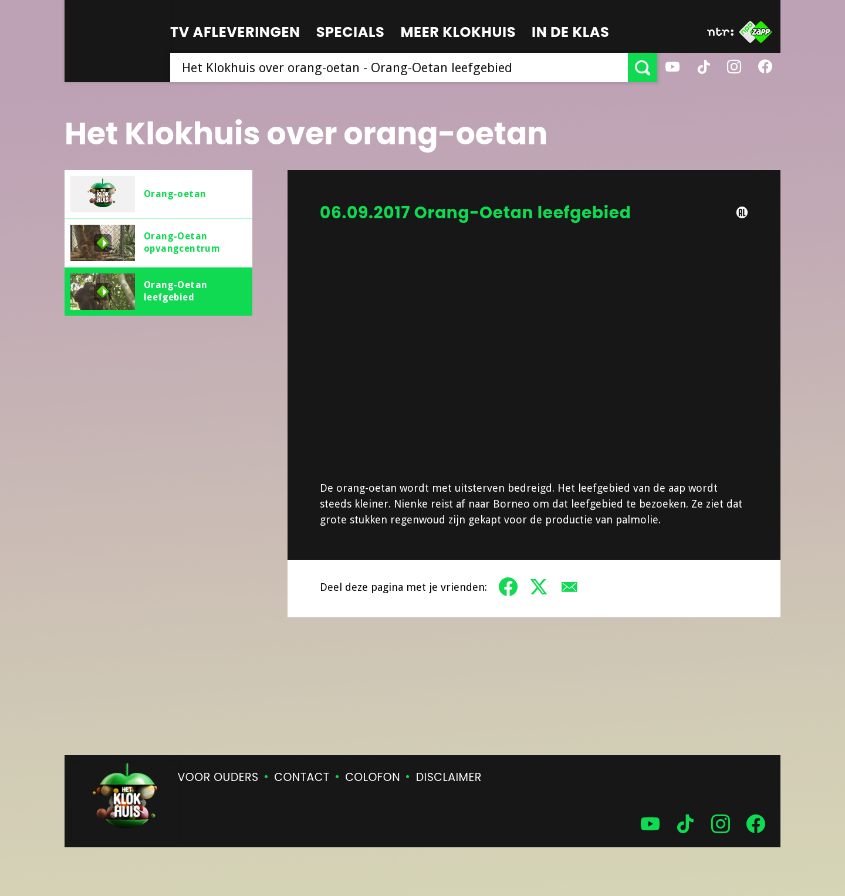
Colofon (372, 777)
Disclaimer (449, 777)
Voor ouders (218, 777)
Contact (301, 777)
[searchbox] (399, 67)
